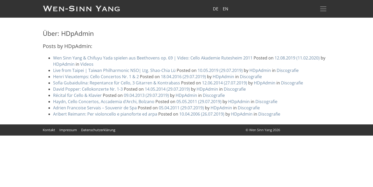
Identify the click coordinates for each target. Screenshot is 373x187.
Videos (87, 64)
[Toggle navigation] (323, 9)
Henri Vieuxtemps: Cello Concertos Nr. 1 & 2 (96, 76)
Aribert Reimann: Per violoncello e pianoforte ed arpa (105, 114)
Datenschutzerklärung (98, 130)
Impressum (68, 130)
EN (225, 9)
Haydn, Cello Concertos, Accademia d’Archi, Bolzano (103, 101)
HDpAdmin (64, 64)
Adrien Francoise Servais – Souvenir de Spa (95, 108)
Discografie (288, 70)
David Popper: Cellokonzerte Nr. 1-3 (88, 89)
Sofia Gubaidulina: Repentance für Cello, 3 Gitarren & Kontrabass (116, 83)
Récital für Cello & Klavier (77, 95)
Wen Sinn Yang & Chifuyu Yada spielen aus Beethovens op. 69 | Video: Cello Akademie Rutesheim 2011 (153, 58)
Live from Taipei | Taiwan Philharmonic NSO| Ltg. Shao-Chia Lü (114, 70)
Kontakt (49, 130)
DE (215, 9)
